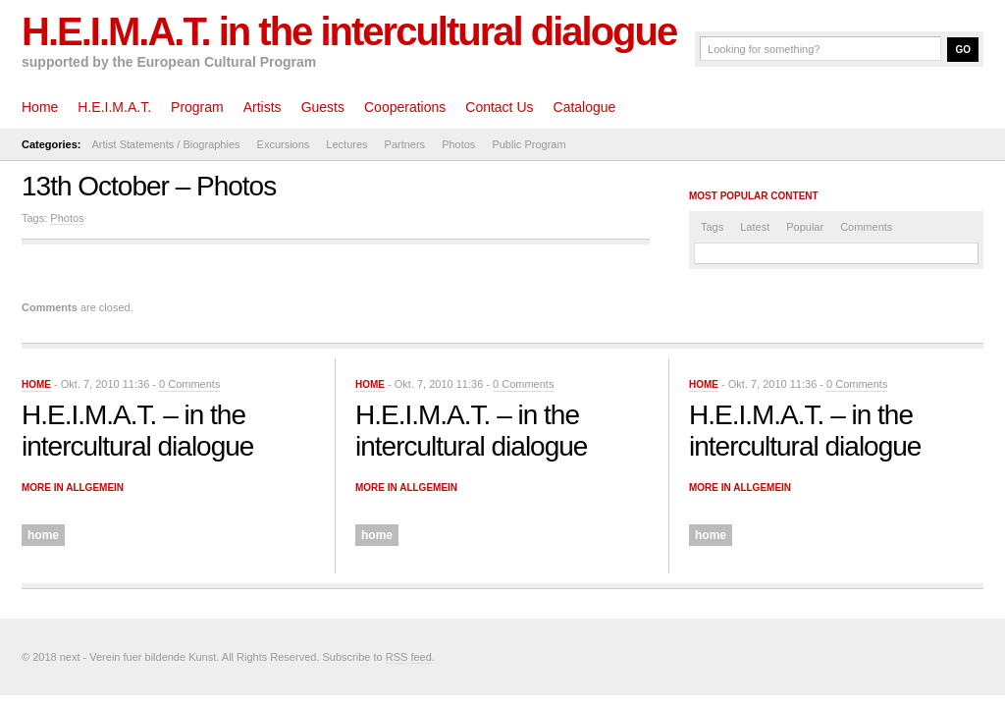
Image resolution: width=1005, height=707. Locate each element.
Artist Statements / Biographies (166, 144)
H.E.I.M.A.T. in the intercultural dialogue (349, 31)
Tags (712, 227)
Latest (754, 227)
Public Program (528, 144)
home (36, 384)
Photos (458, 144)
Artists (262, 107)
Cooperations (405, 107)
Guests (322, 107)
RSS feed (409, 657)
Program (197, 107)
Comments (866, 227)
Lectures (346, 144)
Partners (405, 144)
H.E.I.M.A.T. (114, 107)
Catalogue (585, 107)
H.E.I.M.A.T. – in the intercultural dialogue (137, 431)
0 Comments (189, 384)
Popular (804, 227)
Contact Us (499, 107)
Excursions (283, 144)
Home (40, 107)
